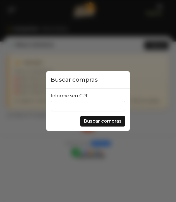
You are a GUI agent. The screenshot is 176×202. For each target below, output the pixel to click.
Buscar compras (103, 121)
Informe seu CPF (70, 95)
